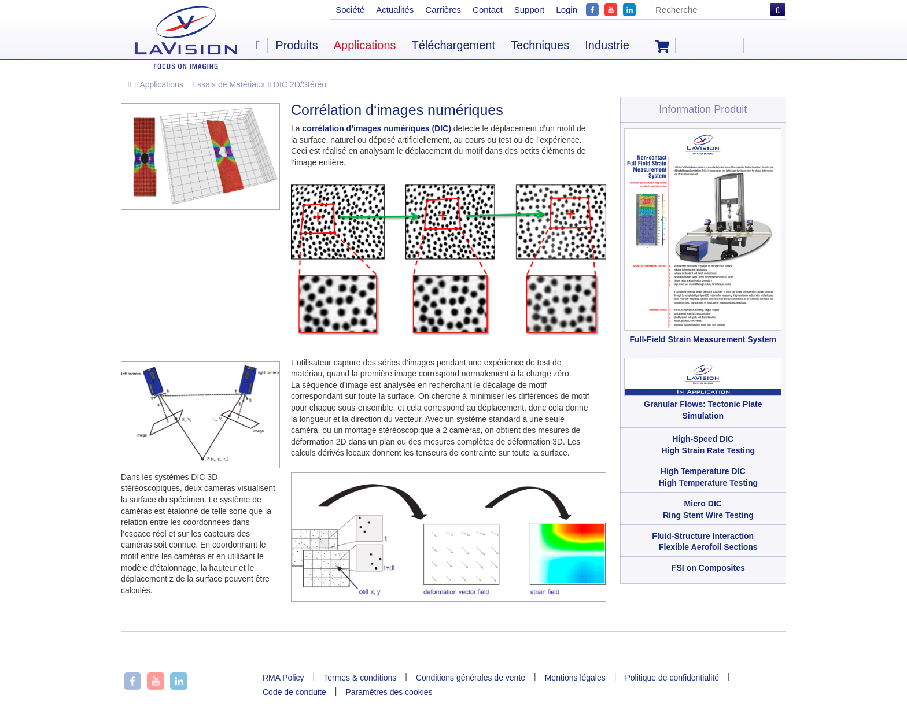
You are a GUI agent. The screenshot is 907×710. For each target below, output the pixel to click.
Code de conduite (294, 692)
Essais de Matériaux (226, 84)
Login (566, 9)
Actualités (395, 9)
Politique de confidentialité (672, 677)
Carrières (443, 9)
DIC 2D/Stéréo (297, 84)
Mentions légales (575, 677)
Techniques (540, 45)
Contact (488, 9)
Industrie (607, 45)
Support (529, 9)
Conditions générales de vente (470, 677)
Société (349, 9)
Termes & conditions (359, 677)
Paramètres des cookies (388, 692)
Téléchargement (454, 45)
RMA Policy (283, 677)
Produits (296, 45)
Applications (159, 84)
